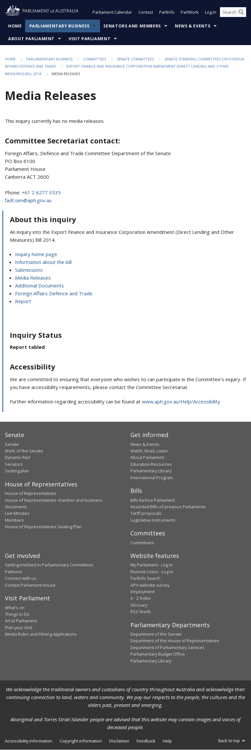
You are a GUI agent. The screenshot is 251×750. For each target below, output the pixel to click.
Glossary (138, 605)
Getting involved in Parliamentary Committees (49, 565)
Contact (145, 12)
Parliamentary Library (150, 471)
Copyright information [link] (80, 741)
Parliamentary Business (59, 26)
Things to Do (17, 614)
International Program (151, 478)
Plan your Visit (18, 627)
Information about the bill (43, 262)
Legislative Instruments (153, 520)
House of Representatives (31, 494)
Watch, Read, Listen (149, 451)
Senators (14, 464)
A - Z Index (140, 598)
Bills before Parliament (152, 500)
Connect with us (20, 578)
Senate (12, 444)
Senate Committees (135, 59)
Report (23, 301)
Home (15, 26)
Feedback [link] (146, 741)
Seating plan (17, 471)
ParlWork (190, 12)
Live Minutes (17, 513)
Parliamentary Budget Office (157, 654)
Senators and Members (132, 26)
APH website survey (149, 585)
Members (14, 520)
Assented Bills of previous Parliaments (168, 507)
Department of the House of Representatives (174, 641)
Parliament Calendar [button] (112, 12)
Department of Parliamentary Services (167, 647)
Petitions (13, 572)
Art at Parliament (21, 621)
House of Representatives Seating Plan (43, 527)
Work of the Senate (24, 451)
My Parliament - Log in (151, 565)
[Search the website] (233, 12)
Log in (210, 12)
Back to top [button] (232, 740)
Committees (94, 59)
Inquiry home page (36, 254)
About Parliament (31, 38)
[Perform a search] (241, 12)
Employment (142, 592)
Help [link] (167, 741)
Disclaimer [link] (119, 741)
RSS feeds (140, 612)
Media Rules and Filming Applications (41, 634)
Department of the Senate (156, 634)
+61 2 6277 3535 (41, 192)
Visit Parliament (89, 38)
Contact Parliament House (30, 585)
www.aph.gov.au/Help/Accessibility (181, 402)
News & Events (192, 26)
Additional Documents (39, 285)
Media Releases (33, 277)
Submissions (29, 270)
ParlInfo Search (145, 578)
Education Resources (151, 464)
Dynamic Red (17, 458)
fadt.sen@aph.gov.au (28, 200)
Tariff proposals (145, 513)
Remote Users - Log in (151, 572)
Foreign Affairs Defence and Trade (53, 293)
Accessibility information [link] (28, 741)
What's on (15, 608)
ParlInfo (167, 12)
